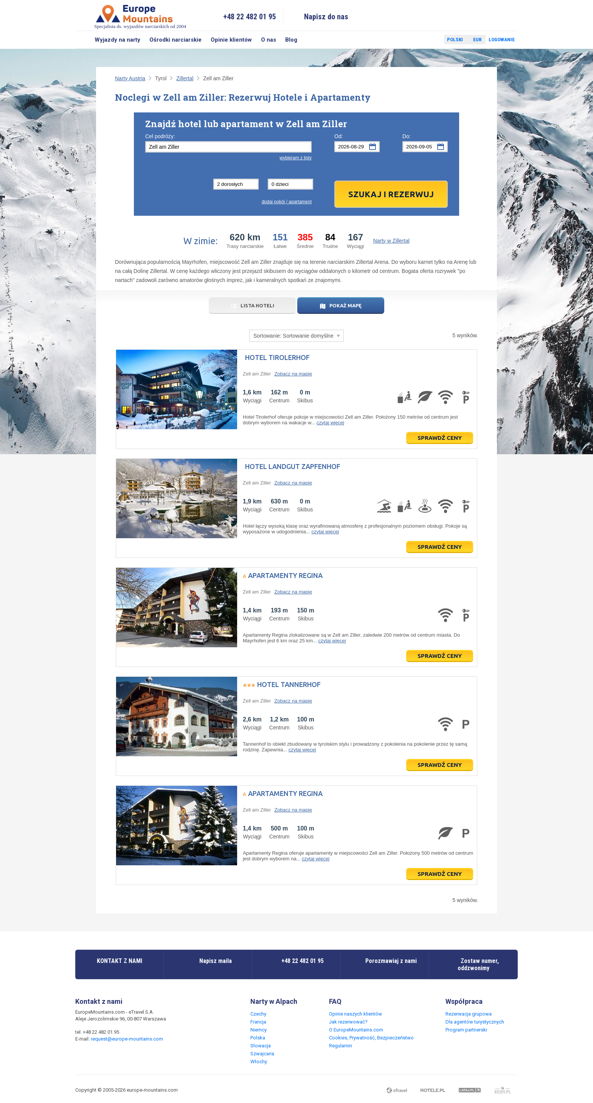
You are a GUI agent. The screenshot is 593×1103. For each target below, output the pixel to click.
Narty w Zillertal (391, 241)
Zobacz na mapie (293, 374)
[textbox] (228, 147)
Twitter (431, 40)
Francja (258, 1022)
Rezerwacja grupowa (469, 1014)
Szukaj (82, 39)
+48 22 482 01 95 (249, 16)
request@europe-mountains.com (127, 1039)
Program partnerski (466, 1030)
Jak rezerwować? (348, 1022)
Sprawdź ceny (440, 438)
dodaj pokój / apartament (287, 201)
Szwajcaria (262, 1053)
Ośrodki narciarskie (175, 39)
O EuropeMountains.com (356, 1030)
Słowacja (260, 1045)
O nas (268, 39)
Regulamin (340, 1045)
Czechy (258, 1014)
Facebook (420, 40)
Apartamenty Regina (285, 575)
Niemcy (258, 1030)
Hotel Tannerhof (289, 684)
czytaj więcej (330, 422)
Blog (291, 39)
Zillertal (184, 78)
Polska (257, 1038)
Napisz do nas (326, 16)
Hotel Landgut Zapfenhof (292, 466)
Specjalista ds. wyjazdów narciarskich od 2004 (140, 16)
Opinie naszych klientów (355, 1014)
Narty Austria (130, 78)
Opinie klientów (231, 39)
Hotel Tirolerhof (277, 357)
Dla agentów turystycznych (475, 1022)
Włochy (258, 1061)
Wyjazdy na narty (117, 39)
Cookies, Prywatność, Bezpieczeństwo (371, 1038)
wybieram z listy (295, 157)
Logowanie (502, 39)
